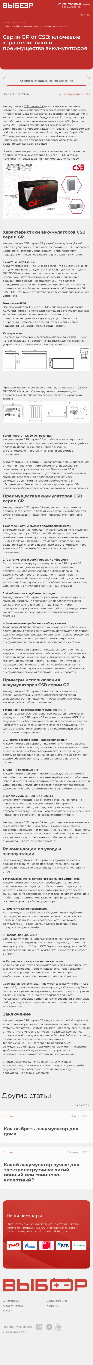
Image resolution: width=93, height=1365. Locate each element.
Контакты (52, 1305)
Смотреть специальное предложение (46, 80)
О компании (11, 1300)
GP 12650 (79, 387)
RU (88, 15)
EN (81, 15)
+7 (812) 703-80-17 (69, 4)
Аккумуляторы (13, 1305)
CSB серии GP (34, 106)
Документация (56, 1300)
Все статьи (82, 1105)
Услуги (7, 1310)
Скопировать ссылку (76, 94)
